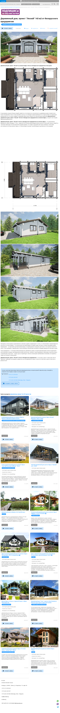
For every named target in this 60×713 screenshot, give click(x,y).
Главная (2, 7)
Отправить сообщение (26, 4)
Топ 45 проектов (35, 4)
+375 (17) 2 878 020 (13, 374)
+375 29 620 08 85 (5, 4)
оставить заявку (8, 28)
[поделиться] (34, 28)
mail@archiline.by (5, 696)
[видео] (26, 28)
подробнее (4, 435)
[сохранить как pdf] (52, 28)
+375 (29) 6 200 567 (13, 377)
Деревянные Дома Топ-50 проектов (12, 7)
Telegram (18, 4)
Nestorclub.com (19, 703)
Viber (15, 4)
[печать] (42, 28)
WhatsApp (11, 4)
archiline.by (4, 699)
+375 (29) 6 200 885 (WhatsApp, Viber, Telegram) (19, 380)
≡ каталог (3, 1)
